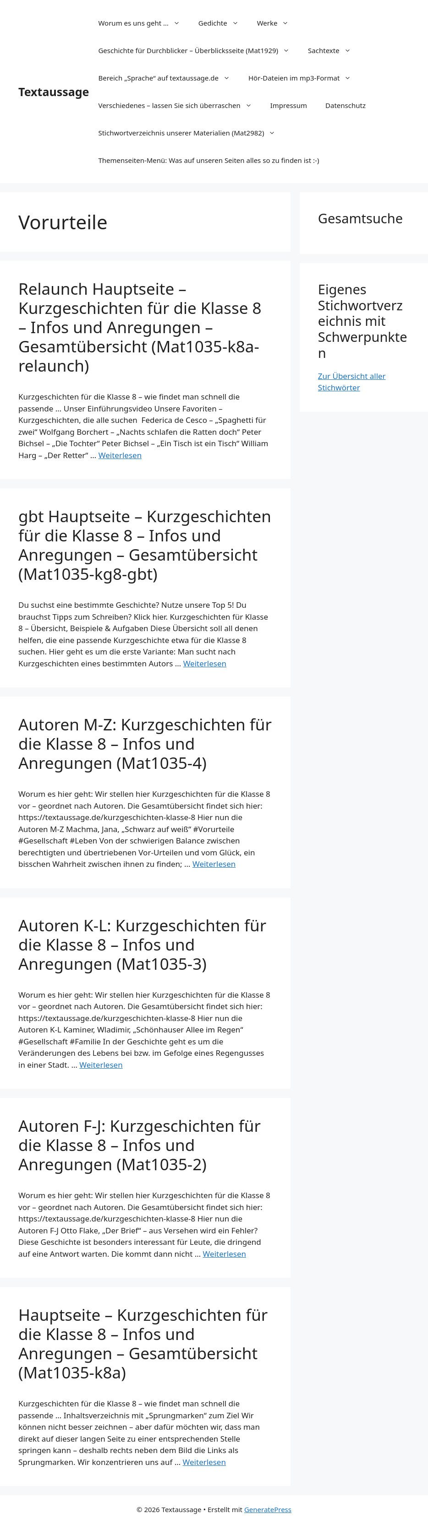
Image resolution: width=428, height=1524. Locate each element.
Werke (277, 23)
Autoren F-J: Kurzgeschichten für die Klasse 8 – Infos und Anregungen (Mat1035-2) (139, 1145)
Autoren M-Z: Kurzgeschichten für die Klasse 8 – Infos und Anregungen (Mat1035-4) (145, 743)
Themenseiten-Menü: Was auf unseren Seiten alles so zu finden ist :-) (208, 160)
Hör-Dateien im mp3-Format (304, 78)
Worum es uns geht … (143, 23)
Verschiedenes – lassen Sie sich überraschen (179, 105)
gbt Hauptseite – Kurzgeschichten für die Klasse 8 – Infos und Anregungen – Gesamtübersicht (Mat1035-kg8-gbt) (144, 544)
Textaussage (53, 91)
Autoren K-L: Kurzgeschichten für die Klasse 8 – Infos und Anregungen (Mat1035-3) (142, 944)
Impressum (288, 105)
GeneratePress (267, 1509)
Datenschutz (345, 105)
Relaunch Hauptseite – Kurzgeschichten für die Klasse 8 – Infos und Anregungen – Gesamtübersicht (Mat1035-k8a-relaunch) (140, 327)
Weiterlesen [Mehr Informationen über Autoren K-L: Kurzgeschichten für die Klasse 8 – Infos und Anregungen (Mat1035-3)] (100, 1064)
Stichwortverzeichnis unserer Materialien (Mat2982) (191, 132)
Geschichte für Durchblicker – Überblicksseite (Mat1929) (198, 50)
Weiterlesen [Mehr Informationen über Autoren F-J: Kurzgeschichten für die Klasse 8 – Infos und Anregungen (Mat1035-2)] (224, 1253)
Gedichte (223, 23)
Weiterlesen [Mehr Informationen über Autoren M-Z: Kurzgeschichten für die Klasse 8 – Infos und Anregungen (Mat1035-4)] (214, 864)
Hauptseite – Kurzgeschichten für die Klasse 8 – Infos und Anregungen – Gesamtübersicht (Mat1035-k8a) (143, 1343)
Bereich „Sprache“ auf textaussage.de (168, 78)
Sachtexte (334, 50)
